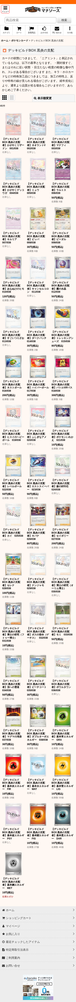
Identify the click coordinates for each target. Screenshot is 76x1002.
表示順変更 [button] (43, 98)
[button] (5, 9)
